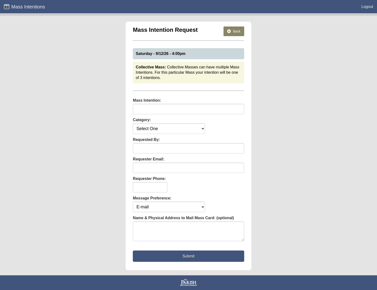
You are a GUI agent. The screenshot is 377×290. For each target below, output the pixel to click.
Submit (189, 259)
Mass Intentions (24, 6)
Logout (367, 7)
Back (234, 31)
